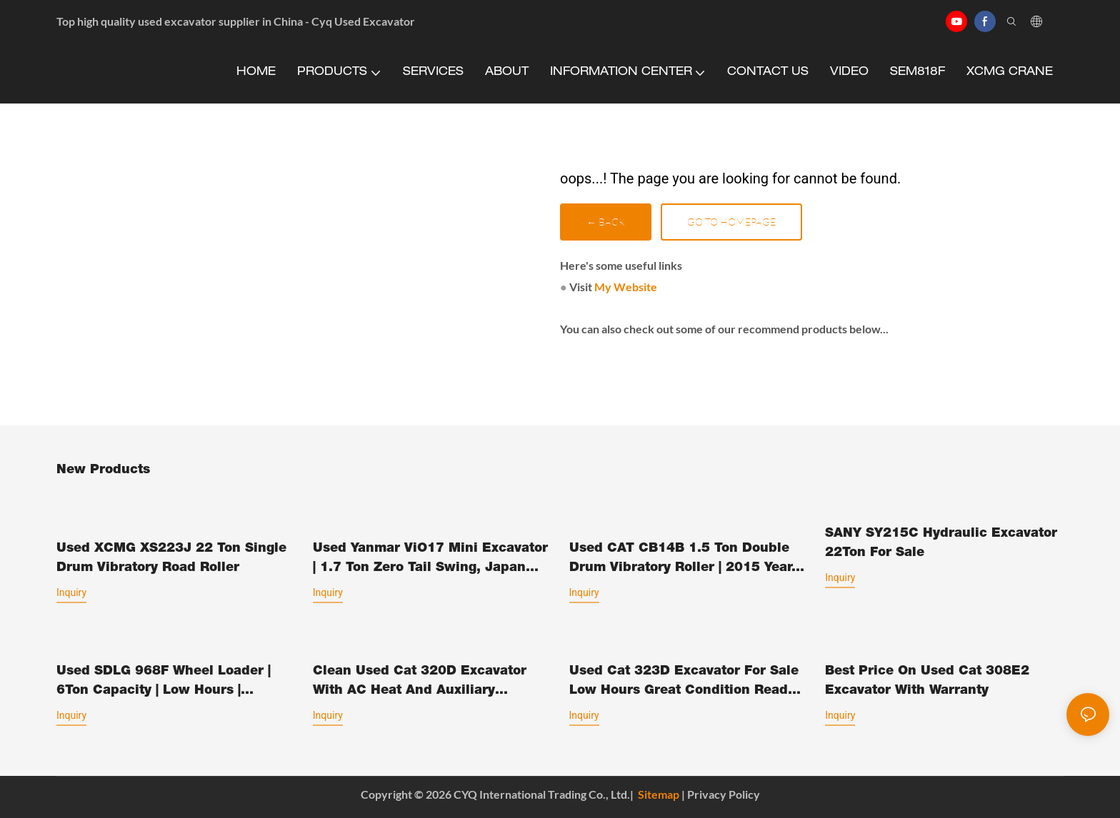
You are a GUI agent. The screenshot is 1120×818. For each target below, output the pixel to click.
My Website (625, 286)
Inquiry (71, 592)
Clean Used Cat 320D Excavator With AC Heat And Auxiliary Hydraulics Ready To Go (419, 683)
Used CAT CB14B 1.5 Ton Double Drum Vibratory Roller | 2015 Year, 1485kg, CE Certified (682, 560)
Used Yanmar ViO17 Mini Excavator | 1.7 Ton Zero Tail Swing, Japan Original (430, 560)
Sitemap (658, 794)
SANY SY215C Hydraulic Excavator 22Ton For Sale (941, 543)
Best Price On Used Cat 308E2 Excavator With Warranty (927, 681)
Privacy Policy (723, 794)
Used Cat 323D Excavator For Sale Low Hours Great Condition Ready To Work (684, 683)
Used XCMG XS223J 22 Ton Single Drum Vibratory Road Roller (171, 558)
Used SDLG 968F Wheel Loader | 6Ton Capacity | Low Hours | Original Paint (163, 683)
